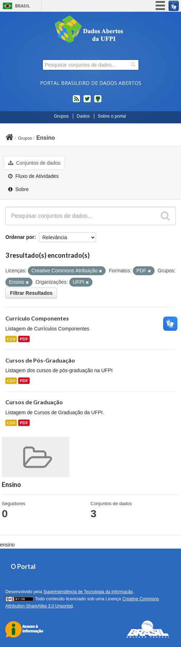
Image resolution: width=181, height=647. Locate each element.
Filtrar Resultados (31, 293)
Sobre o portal (112, 116)
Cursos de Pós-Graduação (40, 360)
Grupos (61, 116)
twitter (87, 101)
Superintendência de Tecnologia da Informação (88, 591)
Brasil (22, 6)
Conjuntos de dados (34, 163)
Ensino (45, 138)
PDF (24, 339)
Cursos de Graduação (34, 402)
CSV (11, 339)
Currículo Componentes (37, 318)
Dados (83, 116)
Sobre (18, 189)
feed (76, 101)
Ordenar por (19, 237)
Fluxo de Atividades (33, 176)
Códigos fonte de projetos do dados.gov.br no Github (97, 101)
